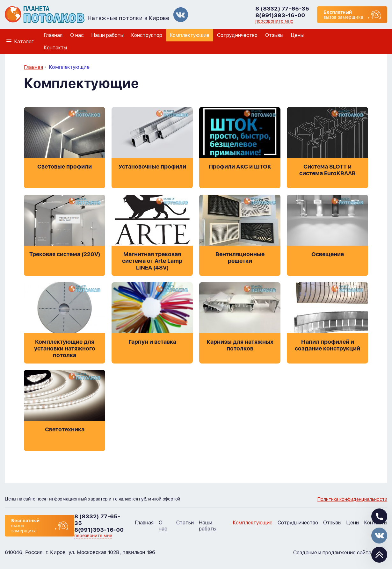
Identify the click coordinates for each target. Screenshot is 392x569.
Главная (53, 35)
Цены (297, 35)
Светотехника (64, 429)
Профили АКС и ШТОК (240, 166)
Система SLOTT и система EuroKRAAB (327, 169)
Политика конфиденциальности (352, 499)
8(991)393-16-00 (280, 15)
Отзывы (274, 35)
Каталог (24, 42)
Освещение (327, 254)
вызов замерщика (343, 15)
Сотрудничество (237, 35)
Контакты (55, 48)
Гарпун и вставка (152, 341)
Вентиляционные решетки (240, 257)
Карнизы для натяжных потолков (240, 345)
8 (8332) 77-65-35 (282, 8)
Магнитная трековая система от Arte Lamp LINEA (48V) (152, 261)
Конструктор (146, 35)
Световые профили (64, 166)
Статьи (185, 523)
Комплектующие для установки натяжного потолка (64, 348)
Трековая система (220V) (64, 254)
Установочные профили (152, 166)
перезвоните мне (274, 21)
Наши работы (107, 35)
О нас (77, 35)
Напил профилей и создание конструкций (327, 345)
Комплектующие (189, 35)
